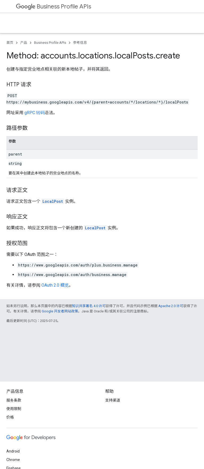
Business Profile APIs (53, 6)
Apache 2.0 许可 (170, 306)
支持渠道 (112, 400)
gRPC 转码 (34, 112)
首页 (9, 43)
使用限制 (13, 409)
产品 (23, 43)
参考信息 (80, 43)
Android (13, 451)
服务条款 (13, 400)
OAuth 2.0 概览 (55, 285)
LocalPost (52, 201)
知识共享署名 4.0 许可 (89, 306)
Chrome (13, 460)
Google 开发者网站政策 (60, 311)
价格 (10, 417)
